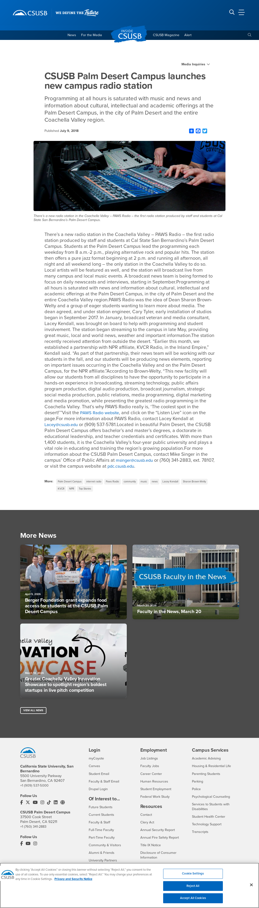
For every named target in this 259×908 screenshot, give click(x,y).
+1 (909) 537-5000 (35, 789)
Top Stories (120, 490)
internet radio (98, 483)
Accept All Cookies (193, 901)
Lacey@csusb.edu (63, 425)
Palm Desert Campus (71, 483)
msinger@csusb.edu (145, 461)
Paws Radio (119, 483)
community (139, 483)
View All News (34, 714)
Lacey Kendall (185, 483)
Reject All (192, 888)
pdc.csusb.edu (137, 467)
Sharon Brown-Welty (71, 490)
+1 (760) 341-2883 (34, 830)
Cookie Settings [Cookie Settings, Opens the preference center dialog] (193, 876)
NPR (105, 490)
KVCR (93, 490)
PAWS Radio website (101, 414)
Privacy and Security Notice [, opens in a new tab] (73, 882)
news (168, 483)
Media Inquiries (193, 65)
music (155, 483)
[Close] (251, 887)
